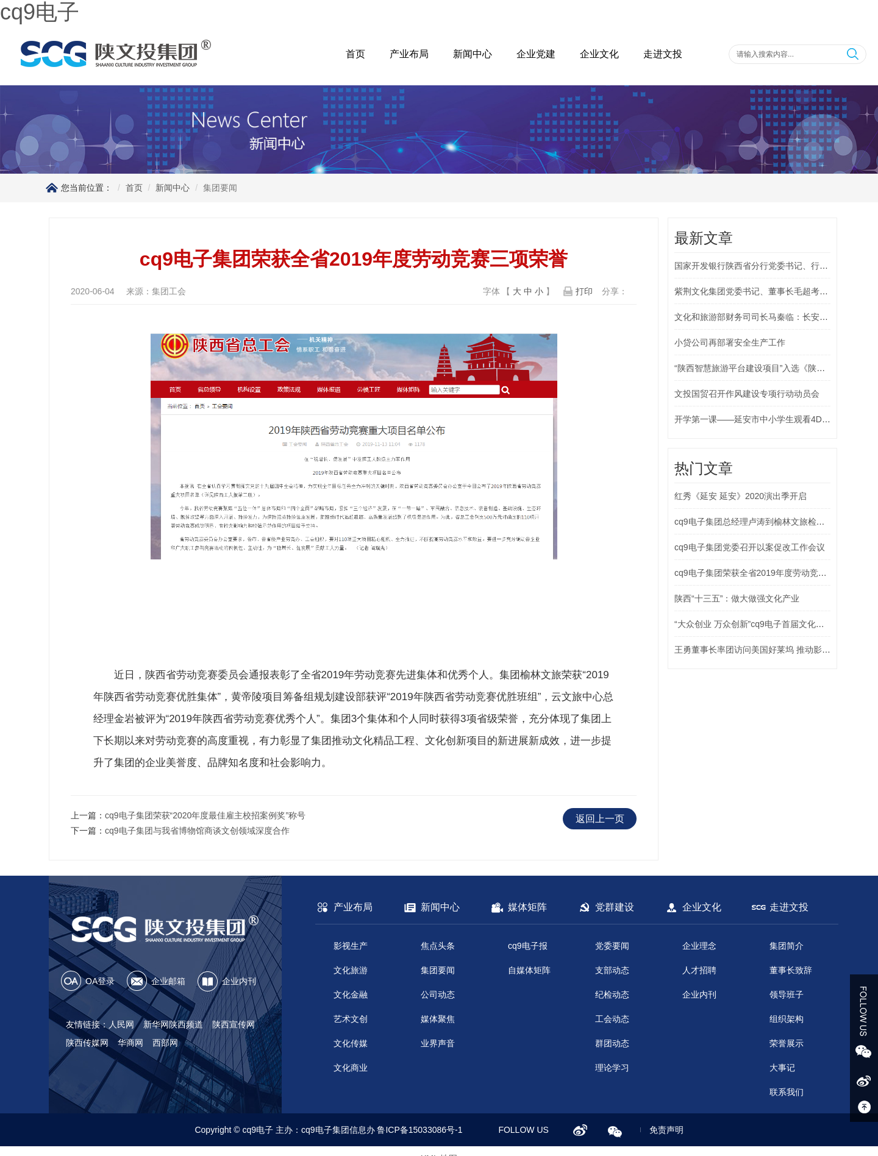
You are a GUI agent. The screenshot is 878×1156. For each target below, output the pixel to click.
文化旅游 (351, 970)
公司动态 (438, 994)
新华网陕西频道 (173, 1024)
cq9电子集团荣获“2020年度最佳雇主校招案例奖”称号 (205, 815)
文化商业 (351, 1068)
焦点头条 (438, 946)
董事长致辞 (790, 970)
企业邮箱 (168, 981)
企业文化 (599, 54)
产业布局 (409, 54)
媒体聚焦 (438, 1019)
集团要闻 (438, 970)
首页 (355, 54)
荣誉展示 (786, 1043)
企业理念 (699, 946)
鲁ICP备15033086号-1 (419, 1130)
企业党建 (535, 54)
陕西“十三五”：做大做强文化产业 (736, 598)
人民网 (121, 1024)
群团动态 (612, 1043)
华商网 (130, 1043)
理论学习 (612, 1068)
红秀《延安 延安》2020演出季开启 (740, 496)
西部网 (165, 1043)
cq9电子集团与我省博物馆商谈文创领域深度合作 (197, 830)
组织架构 (786, 1019)
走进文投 (662, 54)
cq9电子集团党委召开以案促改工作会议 (749, 547)
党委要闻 (612, 946)
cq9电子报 (528, 946)
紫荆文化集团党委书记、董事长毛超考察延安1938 (769, 291)
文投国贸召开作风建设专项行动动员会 (746, 394)
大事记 (782, 1068)
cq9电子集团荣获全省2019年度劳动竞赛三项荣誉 (767, 573)
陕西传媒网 (87, 1043)
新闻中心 (472, 54)
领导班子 (786, 994)
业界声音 (438, 1043)
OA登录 (100, 981)
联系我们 (786, 1092)
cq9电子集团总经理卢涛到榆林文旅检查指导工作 (766, 522)
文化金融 (351, 994)
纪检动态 (612, 994)
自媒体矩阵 (529, 970)
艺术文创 (351, 1019)
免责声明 (666, 1130)
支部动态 (612, 970)
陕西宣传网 (233, 1024)
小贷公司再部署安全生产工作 (729, 342)
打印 (584, 291)
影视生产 (351, 946)
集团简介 (786, 946)
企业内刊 (239, 981)
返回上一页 (600, 819)
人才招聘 (699, 970)
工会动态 (612, 1019)
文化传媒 (351, 1043)
